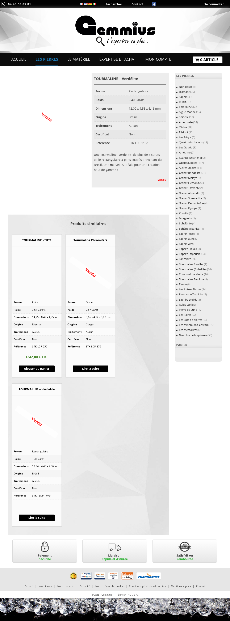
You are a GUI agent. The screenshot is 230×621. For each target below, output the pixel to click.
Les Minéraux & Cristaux (194, 325)
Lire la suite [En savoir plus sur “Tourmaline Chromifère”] (90, 369)
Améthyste (186, 122)
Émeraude (185, 107)
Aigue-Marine (187, 112)
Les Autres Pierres (190, 289)
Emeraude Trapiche (191, 294)
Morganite (185, 218)
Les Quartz (185, 147)
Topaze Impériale (189, 254)
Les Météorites (188, 330)
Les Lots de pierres (190, 320)
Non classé (185, 87)
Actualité (85, 586)
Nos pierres (45, 586)
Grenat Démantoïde (191, 203)
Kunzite (183, 213)
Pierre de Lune (188, 310)
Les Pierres (46, 59)
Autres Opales (187, 168)
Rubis (182, 102)
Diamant (184, 92)
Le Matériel (78, 59)
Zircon (183, 284)
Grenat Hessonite (190, 183)
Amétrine (185, 152)
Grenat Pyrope (188, 208)
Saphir (183, 97)
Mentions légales (181, 586)
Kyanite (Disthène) (190, 158)
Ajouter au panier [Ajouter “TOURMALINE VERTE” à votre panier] (36, 369)
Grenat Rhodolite (189, 173)
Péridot (183, 132)
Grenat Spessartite (190, 198)
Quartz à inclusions (191, 142)
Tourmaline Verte (191, 274)
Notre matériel (66, 586)
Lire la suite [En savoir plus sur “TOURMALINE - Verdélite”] (36, 518)
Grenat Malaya (188, 178)
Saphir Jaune (187, 239)
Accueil (18, 59)
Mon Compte (158, 59)
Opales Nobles (188, 163)
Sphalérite (185, 223)
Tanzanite (185, 259)
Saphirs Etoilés (188, 299)
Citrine (183, 127)
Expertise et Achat (117, 59)
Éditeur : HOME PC (128, 594)
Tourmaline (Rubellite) (192, 269)
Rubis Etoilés (187, 305)
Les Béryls (185, 137)
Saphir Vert (186, 244)
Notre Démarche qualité (109, 586)
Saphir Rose (186, 234)
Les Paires (185, 315)
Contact (137, 4)
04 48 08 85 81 (19, 4)
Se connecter (214, 4)
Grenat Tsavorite (189, 188)
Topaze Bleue (187, 249)
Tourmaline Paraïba (191, 264)
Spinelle (184, 117)
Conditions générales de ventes (147, 586)
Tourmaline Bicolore (191, 279)
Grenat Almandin (189, 193)
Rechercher (113, 4)
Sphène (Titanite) (189, 229)
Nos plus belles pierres (193, 335)
